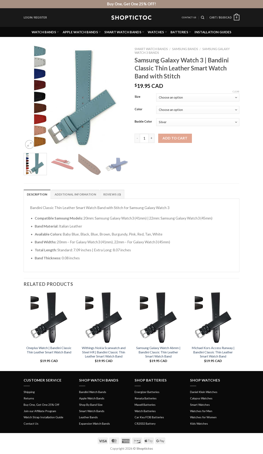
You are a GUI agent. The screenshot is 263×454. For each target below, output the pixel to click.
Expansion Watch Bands (94, 423)
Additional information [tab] (75, 194)
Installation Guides (213, 32)
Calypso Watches (201, 398)
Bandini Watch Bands (92, 392)
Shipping (29, 392)
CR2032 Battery (145, 423)
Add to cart (175, 138)
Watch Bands (45, 32)
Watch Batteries (145, 411)
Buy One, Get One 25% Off (41, 404)
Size (137, 96)
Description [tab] (37, 194)
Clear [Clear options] (235, 91)
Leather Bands (88, 417)
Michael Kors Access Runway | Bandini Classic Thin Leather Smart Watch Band (213, 352)
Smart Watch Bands (124, 32)
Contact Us (189, 17)
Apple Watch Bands (82, 32)
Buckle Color (143, 121)
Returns (29, 398)
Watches (157, 32)
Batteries (181, 32)
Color (138, 109)
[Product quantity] (144, 138)
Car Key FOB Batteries (149, 417)
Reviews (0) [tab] (112, 194)
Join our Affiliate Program (40, 411)
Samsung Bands (185, 49)
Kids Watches (199, 423)
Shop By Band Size (91, 404)
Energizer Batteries (147, 392)
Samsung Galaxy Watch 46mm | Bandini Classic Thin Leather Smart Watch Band (158, 352)
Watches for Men (201, 411)
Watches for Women (203, 417)
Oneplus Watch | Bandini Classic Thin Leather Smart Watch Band (49, 350)
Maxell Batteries (145, 404)
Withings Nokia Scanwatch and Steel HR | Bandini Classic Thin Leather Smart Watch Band (104, 352)
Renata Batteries (146, 398)
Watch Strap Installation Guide (43, 417)
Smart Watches (200, 404)
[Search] (202, 18)
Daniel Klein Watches (203, 392)
